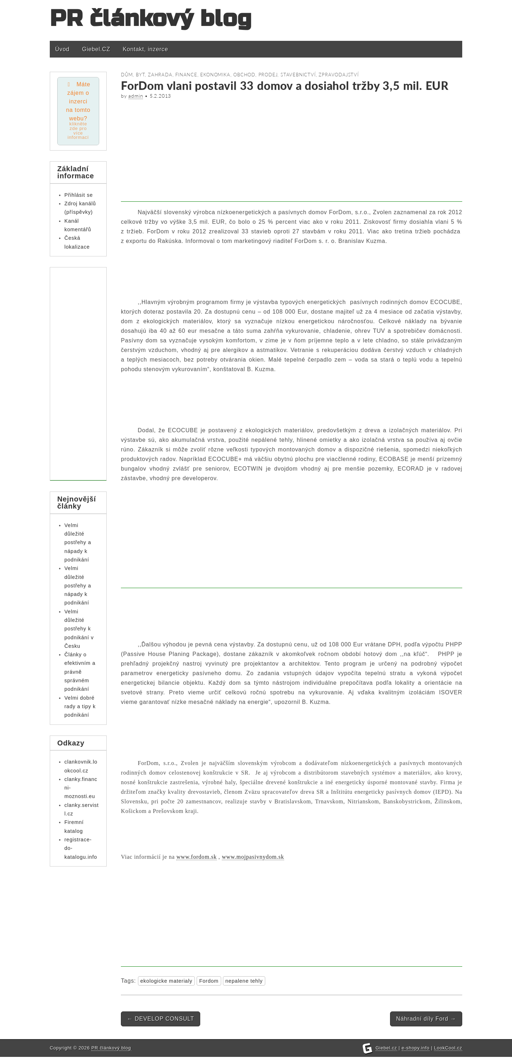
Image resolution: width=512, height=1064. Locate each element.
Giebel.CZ (96, 49)
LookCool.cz (448, 1055)
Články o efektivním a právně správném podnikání (79, 673)
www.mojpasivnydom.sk (253, 857)
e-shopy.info (416, 1055)
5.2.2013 (160, 96)
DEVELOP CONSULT (160, 1019)
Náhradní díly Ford (426, 1019)
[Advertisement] (291, 152)
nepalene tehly (244, 981)
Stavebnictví (298, 74)
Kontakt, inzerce (145, 49)
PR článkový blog (151, 18)
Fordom (208, 981)
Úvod (62, 49)
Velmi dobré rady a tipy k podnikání (80, 707)
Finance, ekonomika (202, 74)
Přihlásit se (78, 196)
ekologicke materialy (166, 981)
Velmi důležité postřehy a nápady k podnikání (77, 543)
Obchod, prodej (255, 74)
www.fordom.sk (196, 857)
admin (135, 96)
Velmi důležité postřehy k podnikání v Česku (79, 629)
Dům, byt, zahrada (146, 74)
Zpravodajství (338, 74)
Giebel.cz (386, 1055)
